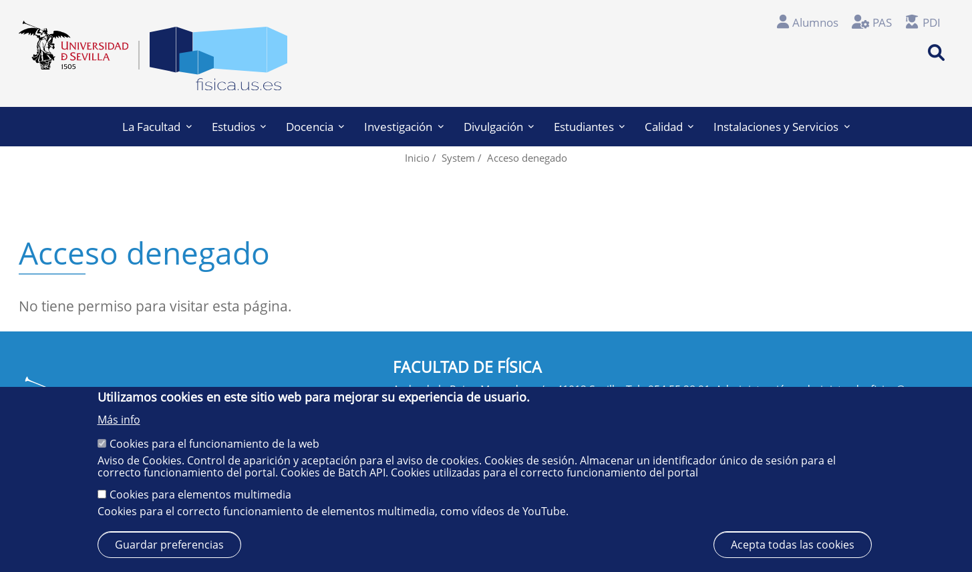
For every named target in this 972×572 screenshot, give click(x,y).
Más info (119, 420)
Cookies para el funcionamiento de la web (214, 443)
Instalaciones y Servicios (781, 126)
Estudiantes (589, 126)
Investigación (403, 126)
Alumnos (815, 22)
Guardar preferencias (169, 544)
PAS (882, 22)
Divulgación (499, 126)
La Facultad (156, 126)
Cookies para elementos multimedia (200, 494)
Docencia (315, 126)
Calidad (669, 126)
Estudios (239, 126)
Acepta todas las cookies (792, 544)
